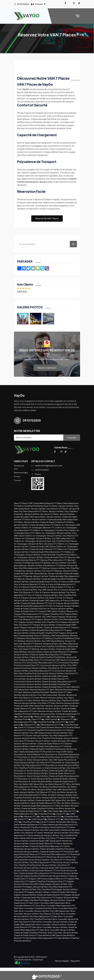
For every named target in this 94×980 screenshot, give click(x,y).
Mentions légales (62, 961)
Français (38, 4)
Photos (17, 476)
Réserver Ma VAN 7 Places (47, 218)
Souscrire (71, 437)
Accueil (47, 40)
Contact (17, 480)
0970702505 (40, 470)
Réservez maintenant (47, 367)
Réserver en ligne (21, 472)
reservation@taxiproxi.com (46, 465)
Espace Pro (75, 961)
